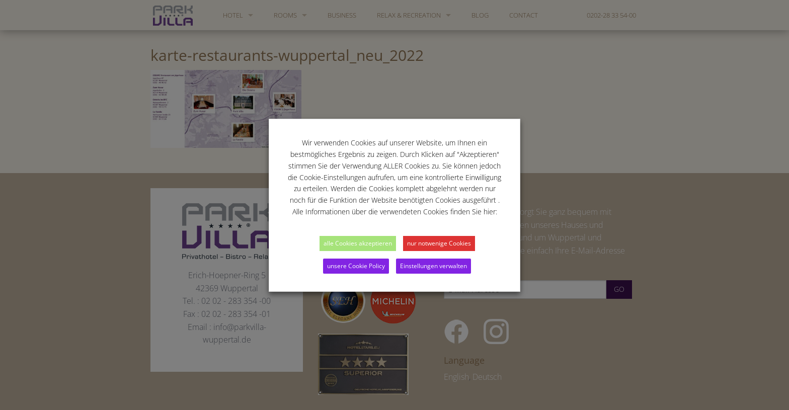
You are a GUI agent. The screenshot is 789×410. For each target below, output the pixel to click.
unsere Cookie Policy (356, 266)
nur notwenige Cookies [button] (439, 243)
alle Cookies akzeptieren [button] (358, 243)
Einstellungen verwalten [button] (433, 266)
